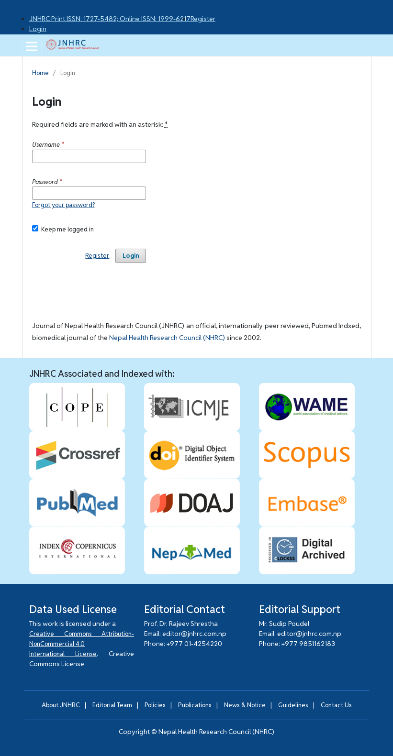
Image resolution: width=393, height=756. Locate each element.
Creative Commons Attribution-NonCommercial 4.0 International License (81, 644)
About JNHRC (61, 705)
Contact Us (336, 705)
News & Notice (245, 705)
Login (37, 28)
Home (40, 73)
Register (203, 18)
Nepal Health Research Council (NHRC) (167, 337)
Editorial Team (112, 705)
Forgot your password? (63, 205)
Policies (155, 705)
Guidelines (293, 705)
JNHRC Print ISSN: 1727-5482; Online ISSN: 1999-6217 (110, 18)
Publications (195, 705)
